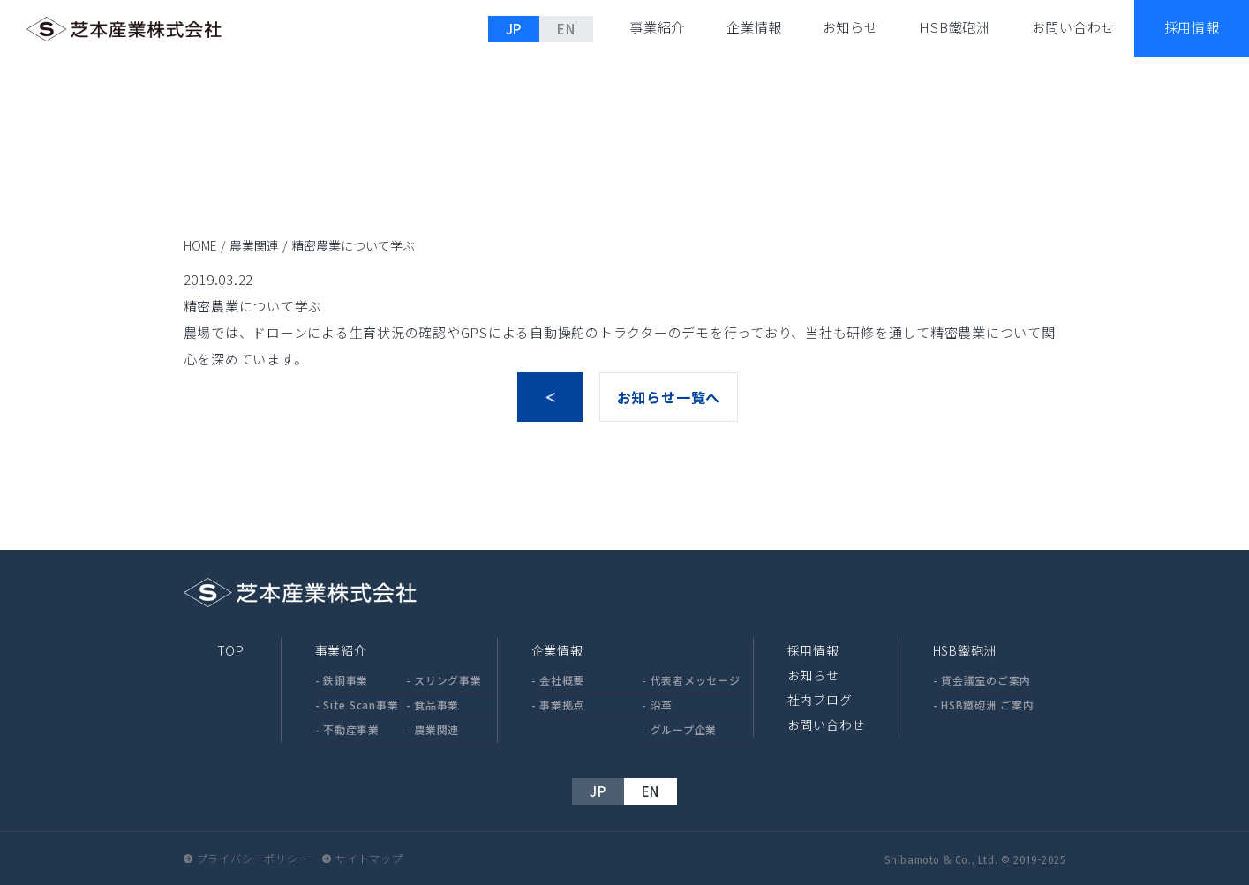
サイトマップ (369, 858)
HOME (200, 245)
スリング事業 (448, 679)
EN (566, 28)
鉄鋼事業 (345, 679)
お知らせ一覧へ (669, 397)
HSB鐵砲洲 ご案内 (988, 704)
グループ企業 (684, 729)
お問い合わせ (1074, 27)
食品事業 (436, 704)
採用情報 (813, 650)
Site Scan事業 (360, 704)
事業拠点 (561, 704)
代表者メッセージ (696, 679)
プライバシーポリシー (253, 858)
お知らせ (850, 27)
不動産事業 (351, 729)
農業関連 (254, 245)
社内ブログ (820, 700)
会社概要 (561, 679)
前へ (550, 397)
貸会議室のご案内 (986, 679)
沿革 (662, 704)
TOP (231, 650)
